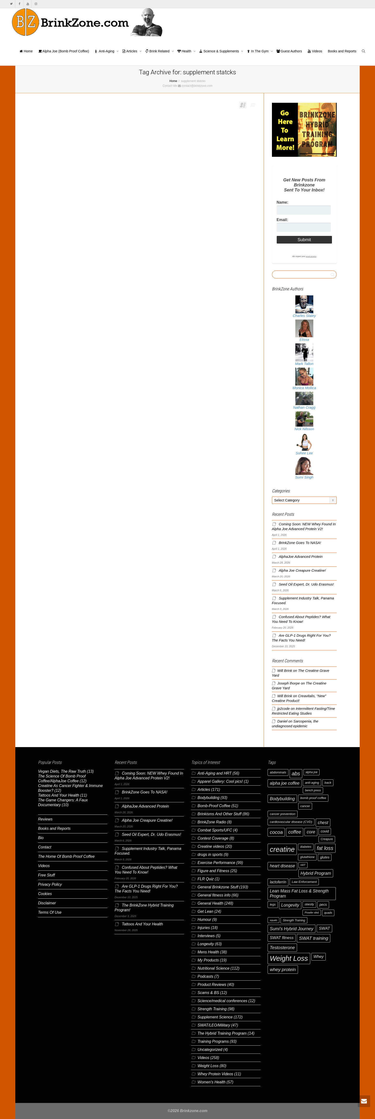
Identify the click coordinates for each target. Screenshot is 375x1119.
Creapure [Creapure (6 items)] (327, 839)
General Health (210, 903)
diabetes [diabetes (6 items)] (305, 846)
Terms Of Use (49, 912)
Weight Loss (208, 1066)
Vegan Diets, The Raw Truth (62, 771)
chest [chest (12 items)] (323, 822)
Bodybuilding (209, 798)
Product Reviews (212, 985)
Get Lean (205, 911)
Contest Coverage (213, 838)
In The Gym (258, 51)
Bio (41, 838)
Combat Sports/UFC (215, 830)
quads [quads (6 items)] (328, 912)
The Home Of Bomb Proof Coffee (66, 856)
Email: (282, 220)
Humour (204, 920)
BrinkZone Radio (212, 822)
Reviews (45, 819)
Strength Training (212, 1009)
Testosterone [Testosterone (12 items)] (282, 947)
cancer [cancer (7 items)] (305, 806)
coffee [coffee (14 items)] (294, 832)
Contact (44, 847)
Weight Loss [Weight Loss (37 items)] (289, 958)
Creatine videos (211, 846)
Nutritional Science (213, 968)
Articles (130, 51)
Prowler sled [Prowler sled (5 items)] (312, 912)
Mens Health (208, 952)
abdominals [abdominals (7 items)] (278, 772)
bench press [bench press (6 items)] (313, 790)
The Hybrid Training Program (222, 1033)
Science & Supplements (219, 51)
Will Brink (284, 671)
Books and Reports (342, 51)
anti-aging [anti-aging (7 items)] (312, 782)
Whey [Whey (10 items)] (319, 956)
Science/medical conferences (222, 1001)
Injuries (204, 928)
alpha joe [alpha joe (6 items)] (312, 772)
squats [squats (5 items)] (273, 920)
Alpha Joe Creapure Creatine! (302, 570)
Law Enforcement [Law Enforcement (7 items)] (304, 882)
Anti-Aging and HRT (215, 773)
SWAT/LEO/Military (214, 1025)
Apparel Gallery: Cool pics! (220, 781)
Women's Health (212, 1082)
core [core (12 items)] (311, 831)
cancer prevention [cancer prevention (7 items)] (282, 814)
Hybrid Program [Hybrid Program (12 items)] (316, 873)
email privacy (311, 256)
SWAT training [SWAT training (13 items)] (313, 938)
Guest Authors (289, 51)
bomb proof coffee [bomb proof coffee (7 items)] (313, 798)
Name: (282, 202)
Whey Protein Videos (215, 1074)
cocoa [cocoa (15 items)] (276, 832)
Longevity (206, 944)
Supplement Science (215, 1017)
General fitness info (214, 895)
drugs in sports (210, 855)
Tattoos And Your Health (58, 795)
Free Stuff (46, 875)
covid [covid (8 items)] (325, 831)
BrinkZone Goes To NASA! (300, 543)
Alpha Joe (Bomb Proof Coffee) (64, 51)
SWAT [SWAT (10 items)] (324, 928)
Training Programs (213, 1041)
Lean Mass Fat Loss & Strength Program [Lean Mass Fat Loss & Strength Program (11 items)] (299, 893)
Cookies (45, 894)
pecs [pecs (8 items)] (323, 905)
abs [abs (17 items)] (296, 774)
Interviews (206, 936)
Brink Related (158, 51)
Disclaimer (47, 903)
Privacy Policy (50, 884)
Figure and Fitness (213, 871)
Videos (315, 51)
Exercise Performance (216, 863)
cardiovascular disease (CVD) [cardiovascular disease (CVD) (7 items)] (291, 822)
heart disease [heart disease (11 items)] (282, 866)
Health (184, 51)
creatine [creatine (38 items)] (282, 849)
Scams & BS (208, 993)
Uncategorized (210, 1050)
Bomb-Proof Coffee (214, 806)
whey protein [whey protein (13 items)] (283, 969)
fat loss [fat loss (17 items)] (325, 848)
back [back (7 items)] (328, 782)
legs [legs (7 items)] (273, 904)
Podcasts (205, 976)
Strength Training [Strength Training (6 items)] (294, 920)
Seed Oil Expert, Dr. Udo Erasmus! (306, 584)
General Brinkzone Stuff (218, 887)
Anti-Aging (105, 51)
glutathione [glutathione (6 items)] (307, 857)
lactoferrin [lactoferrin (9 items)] (278, 882)
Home (26, 51)
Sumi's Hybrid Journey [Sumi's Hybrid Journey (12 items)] (291, 928)
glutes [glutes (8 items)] (324, 857)
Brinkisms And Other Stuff (219, 814)
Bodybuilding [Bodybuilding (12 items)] (282, 798)
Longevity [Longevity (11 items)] (290, 905)
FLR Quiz (206, 879)
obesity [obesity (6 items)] (309, 904)
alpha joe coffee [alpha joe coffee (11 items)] (284, 783)
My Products (208, 960)
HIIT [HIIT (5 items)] (303, 865)
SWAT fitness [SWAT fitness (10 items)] (281, 937)
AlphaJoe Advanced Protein (301, 557)
